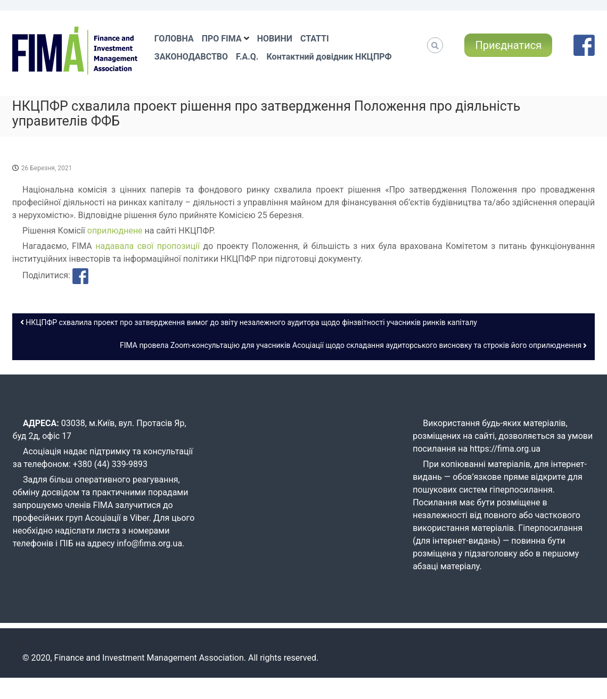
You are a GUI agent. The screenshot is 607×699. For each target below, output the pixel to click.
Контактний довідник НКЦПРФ (328, 57)
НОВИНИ (274, 39)
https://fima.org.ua (505, 449)
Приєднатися (508, 45)
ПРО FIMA (222, 39)
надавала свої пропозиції (147, 246)
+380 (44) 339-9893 (110, 464)
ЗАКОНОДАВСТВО (191, 57)
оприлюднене (115, 231)
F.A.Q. (247, 57)
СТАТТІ (314, 39)
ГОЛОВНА (174, 39)
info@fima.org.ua (149, 543)
